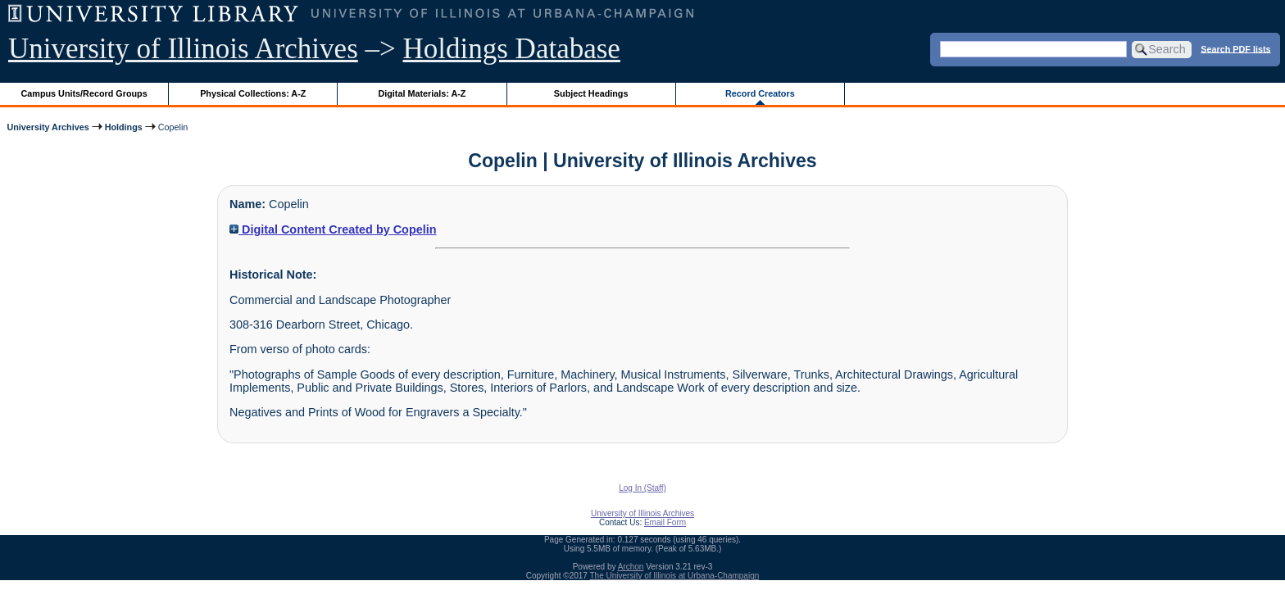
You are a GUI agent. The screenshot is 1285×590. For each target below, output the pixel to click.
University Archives (48, 127)
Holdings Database (511, 49)
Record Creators (760, 93)
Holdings (124, 127)
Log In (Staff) (642, 487)
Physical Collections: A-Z (253, 93)
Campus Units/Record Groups (84, 93)
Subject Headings (591, 93)
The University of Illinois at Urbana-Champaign (675, 575)
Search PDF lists (1235, 48)
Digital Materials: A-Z (421, 93)
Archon (631, 566)
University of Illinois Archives (183, 49)
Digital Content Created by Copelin (332, 229)
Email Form (665, 522)
